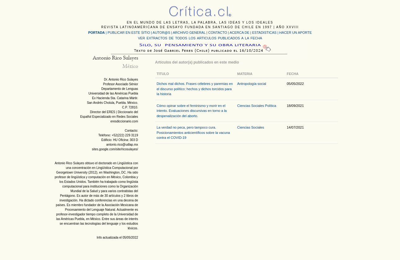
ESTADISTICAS (264, 32)
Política (270, 106)
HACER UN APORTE (295, 32)
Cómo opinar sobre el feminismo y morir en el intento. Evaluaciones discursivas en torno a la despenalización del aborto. (192, 111)
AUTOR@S (162, 32)
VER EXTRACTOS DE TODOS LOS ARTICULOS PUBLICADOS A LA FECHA (200, 38)
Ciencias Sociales (250, 106)
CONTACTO (217, 32)
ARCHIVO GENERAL (189, 32)
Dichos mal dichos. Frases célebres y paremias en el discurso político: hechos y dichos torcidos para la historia (195, 89)
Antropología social (251, 84)
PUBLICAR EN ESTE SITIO (129, 32)
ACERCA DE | (241, 32)
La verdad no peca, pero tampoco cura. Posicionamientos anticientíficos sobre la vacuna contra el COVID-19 (193, 132)
